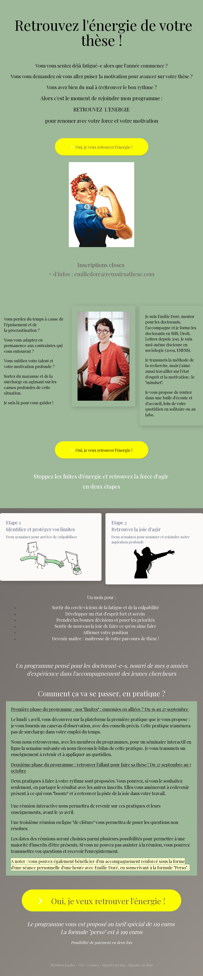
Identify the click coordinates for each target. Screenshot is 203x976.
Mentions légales (63, 965)
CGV (81, 965)
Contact (93, 965)
